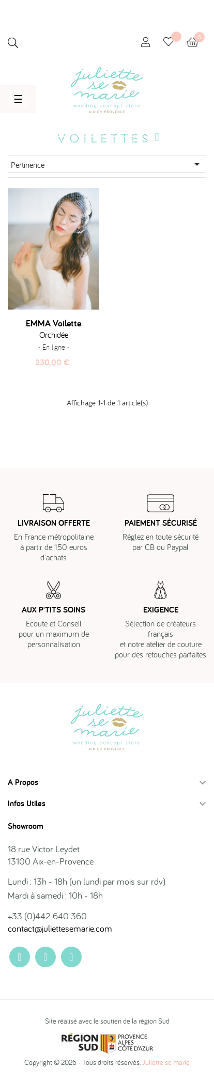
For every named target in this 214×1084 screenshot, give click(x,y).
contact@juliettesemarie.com (60, 928)
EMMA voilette (53, 323)
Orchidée (53, 334)
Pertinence (107, 164)
